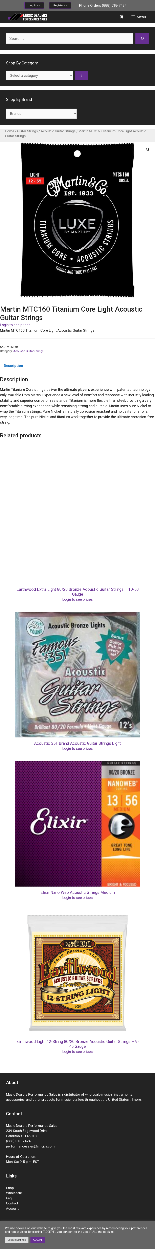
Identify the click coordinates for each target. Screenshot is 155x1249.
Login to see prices (15, 325)
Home (9, 131)
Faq (9, 1198)
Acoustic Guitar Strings (58, 131)
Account (12, 1208)
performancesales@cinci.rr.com (30, 1146)
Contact (12, 1203)
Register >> (60, 5)
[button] (147, 149)
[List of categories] (39, 75)
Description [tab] (13, 365)
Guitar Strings (27, 131)
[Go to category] (81, 75)
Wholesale (14, 1193)
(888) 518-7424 (114, 5)
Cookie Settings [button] (16, 1239)
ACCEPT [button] (37, 1239)
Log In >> (34, 5)
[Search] (142, 38)
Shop (10, 1188)
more (137, 1099)
